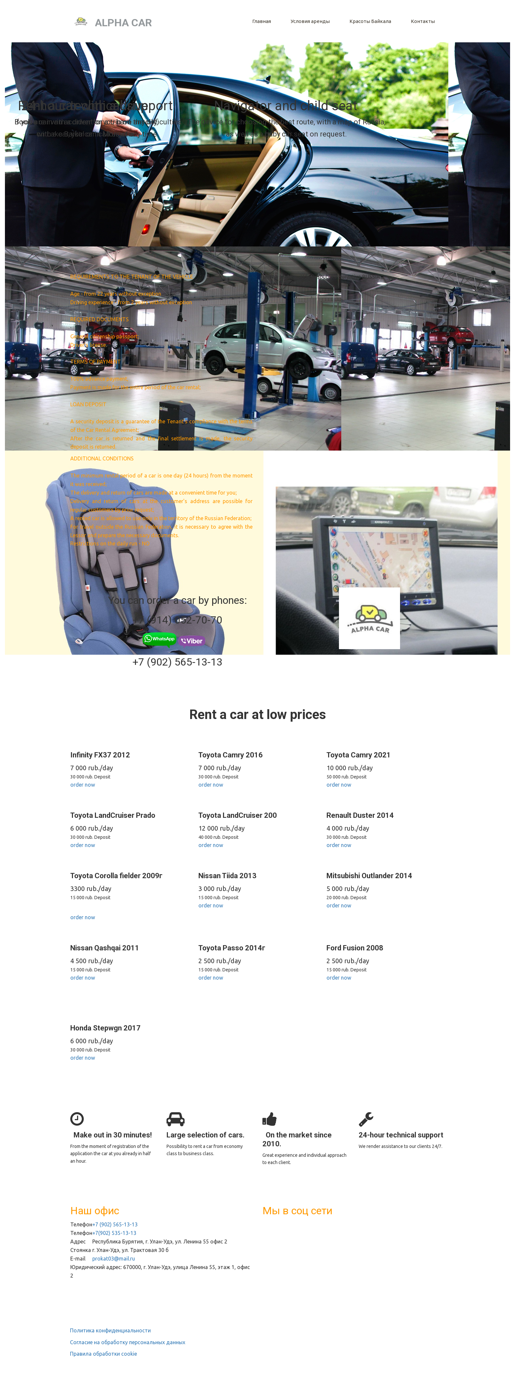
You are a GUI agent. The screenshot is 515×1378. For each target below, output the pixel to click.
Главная (261, 21)
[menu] (302, 21)
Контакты (423, 21)
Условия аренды (310, 21)
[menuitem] (261, 21)
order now (82, 785)
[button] (370, 21)
